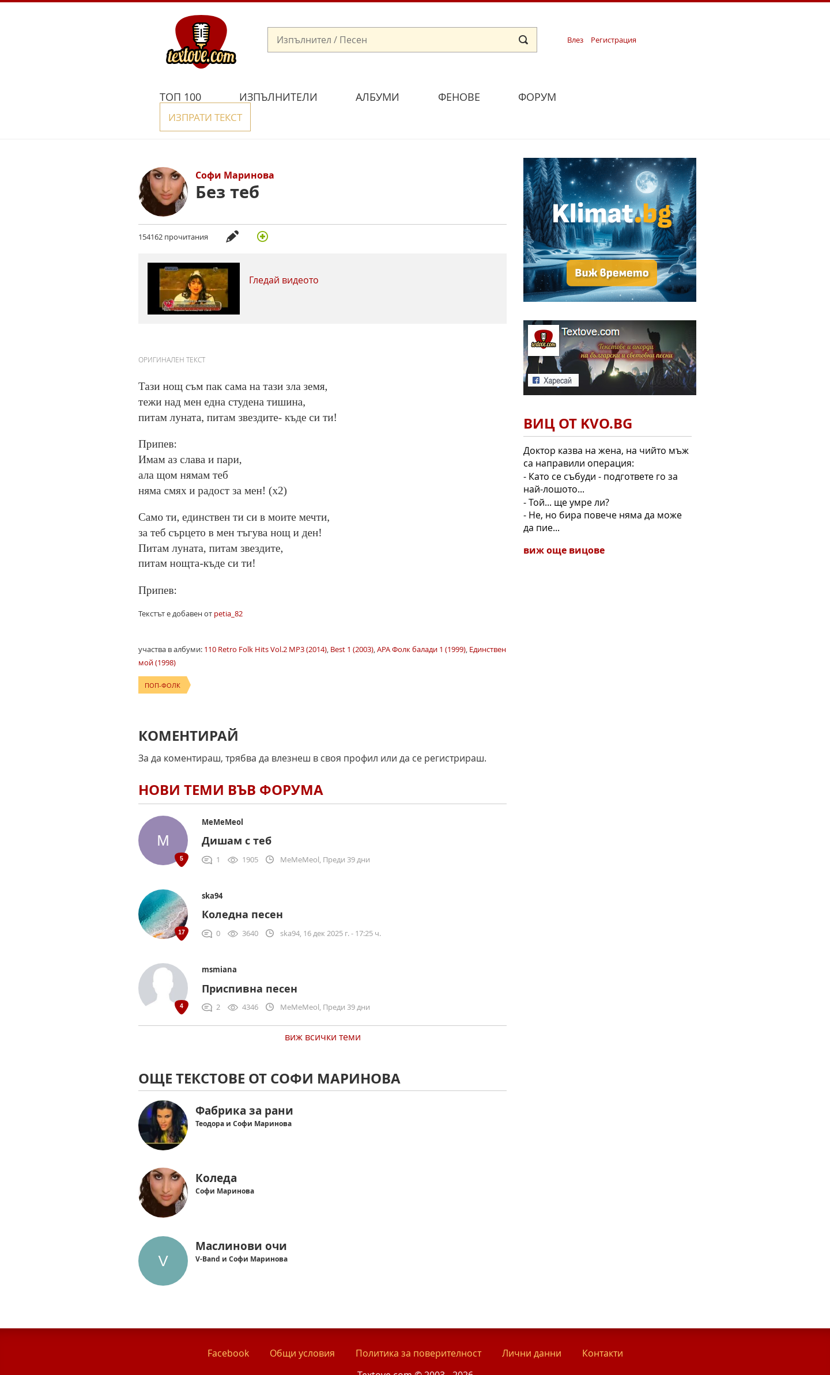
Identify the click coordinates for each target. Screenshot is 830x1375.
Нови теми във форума (230, 764)
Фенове (459, 96)
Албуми (377, 96)
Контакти (602, 1327)
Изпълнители (278, 96)
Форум (537, 96)
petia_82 (228, 588)
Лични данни (531, 1327)
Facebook (228, 1327)
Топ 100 (180, 96)
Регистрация (613, 40)
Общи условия (302, 1327)
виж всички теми (323, 1012)
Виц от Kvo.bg (577, 398)
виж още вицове (564, 524)
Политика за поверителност (418, 1327)
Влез (575, 40)
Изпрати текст (630, 95)
